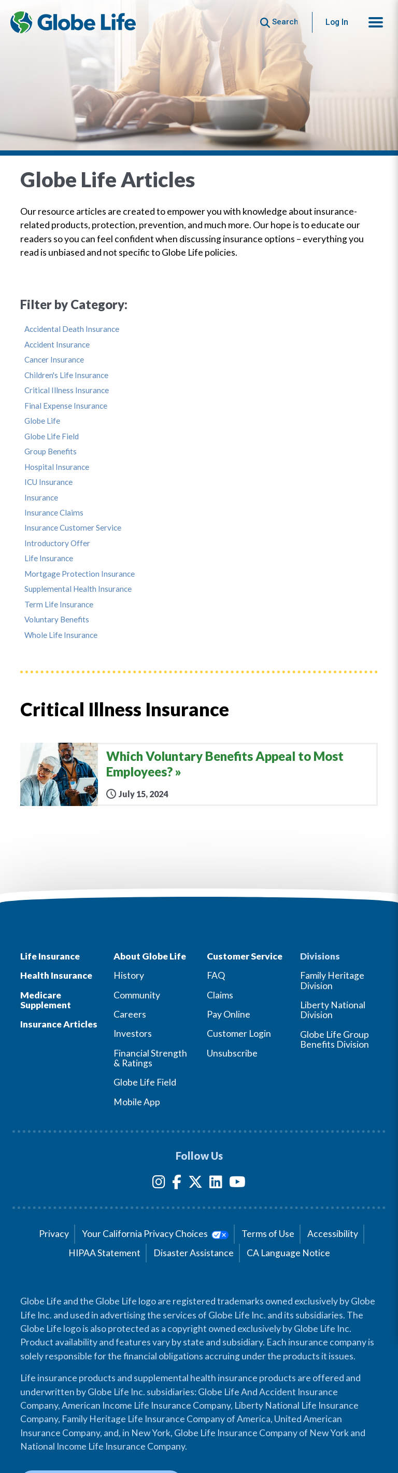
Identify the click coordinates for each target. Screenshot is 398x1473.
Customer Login (239, 1033)
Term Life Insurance (58, 604)
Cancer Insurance (54, 359)
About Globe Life (149, 956)
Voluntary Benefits (56, 619)
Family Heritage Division (332, 980)
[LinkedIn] (215, 1183)
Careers (129, 1014)
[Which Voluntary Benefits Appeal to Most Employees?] (199, 774)
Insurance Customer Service (72, 527)
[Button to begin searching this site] (279, 22)
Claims (220, 995)
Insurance (41, 497)
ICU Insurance (48, 482)
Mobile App (136, 1101)
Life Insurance (48, 558)
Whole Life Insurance (60, 635)
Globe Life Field (51, 436)
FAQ (216, 975)
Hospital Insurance (56, 467)
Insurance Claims (53, 512)
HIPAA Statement (104, 1252)
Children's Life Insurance (66, 375)
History (128, 975)
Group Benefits (50, 451)
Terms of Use (267, 1233)
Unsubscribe (232, 1053)
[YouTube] (237, 1183)
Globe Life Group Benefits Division (334, 1039)
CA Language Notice (288, 1252)
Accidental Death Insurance (71, 329)
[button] (376, 22)
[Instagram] (158, 1183)
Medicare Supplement (45, 1000)
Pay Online (228, 1014)
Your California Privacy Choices (155, 1233)
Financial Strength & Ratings (150, 1058)
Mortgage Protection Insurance (79, 573)
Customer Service (244, 956)
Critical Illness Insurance (66, 390)
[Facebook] (176, 1183)
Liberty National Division (332, 1009)
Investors (132, 1033)
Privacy (54, 1233)
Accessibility (332, 1233)
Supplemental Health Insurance (78, 589)
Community (136, 995)
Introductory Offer (57, 543)
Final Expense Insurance (65, 405)
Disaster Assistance (193, 1252)
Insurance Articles (58, 1024)
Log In (336, 22)
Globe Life (42, 420)
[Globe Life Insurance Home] (73, 22)
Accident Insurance (57, 344)
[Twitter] (195, 1183)
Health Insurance (56, 975)
